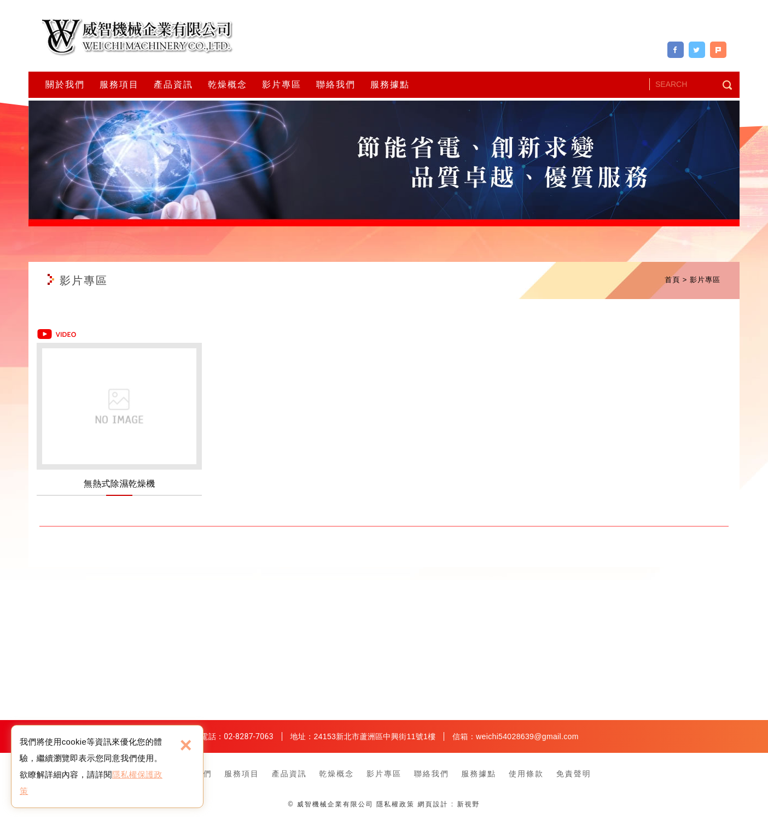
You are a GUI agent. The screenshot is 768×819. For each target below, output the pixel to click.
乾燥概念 (227, 84)
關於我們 (65, 84)
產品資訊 (173, 84)
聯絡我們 (336, 84)
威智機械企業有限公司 (138, 37)
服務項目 (119, 84)
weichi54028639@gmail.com (527, 736)
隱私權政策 (395, 804)
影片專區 (281, 84)
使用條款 (526, 773)
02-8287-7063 (249, 736)
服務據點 (390, 84)
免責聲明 (573, 773)
